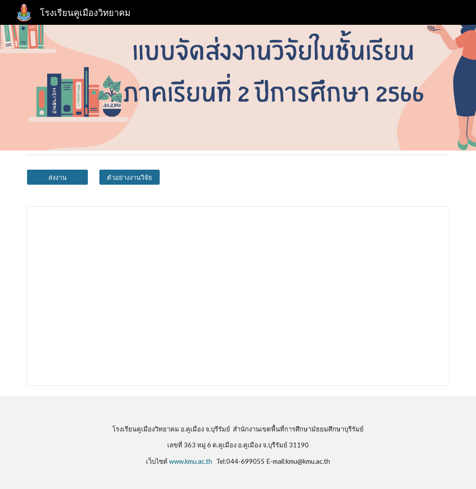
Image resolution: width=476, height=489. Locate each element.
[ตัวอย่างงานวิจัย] (129, 177)
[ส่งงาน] (57, 177)
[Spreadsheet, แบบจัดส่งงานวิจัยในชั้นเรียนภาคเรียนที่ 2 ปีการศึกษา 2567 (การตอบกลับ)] (238, 296)
